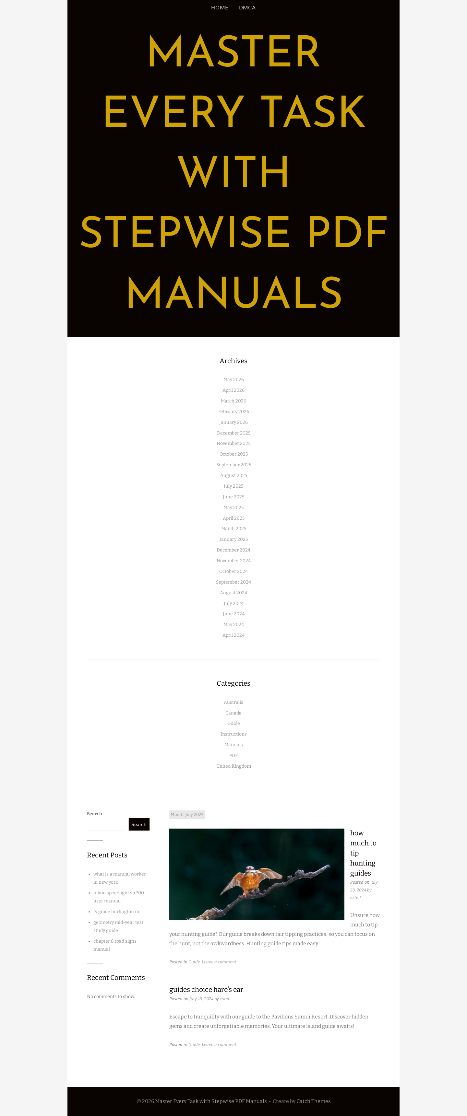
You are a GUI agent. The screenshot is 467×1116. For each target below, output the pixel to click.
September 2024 (233, 582)
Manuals (233, 745)
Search (94, 814)
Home (219, 7)
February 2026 (233, 411)
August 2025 (233, 475)
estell (355, 897)
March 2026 (233, 401)
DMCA (247, 7)
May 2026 (233, 379)
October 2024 (233, 571)
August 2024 (233, 593)
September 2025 (233, 465)
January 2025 (234, 539)
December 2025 (233, 433)
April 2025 (234, 518)
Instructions (234, 734)
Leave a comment (219, 961)
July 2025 (233, 486)
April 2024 (233, 635)
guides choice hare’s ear (206, 989)
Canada (233, 713)
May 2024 (233, 624)
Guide (233, 723)
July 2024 (234, 603)
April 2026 (233, 390)
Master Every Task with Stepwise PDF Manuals (233, 176)
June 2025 (233, 497)
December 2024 (233, 550)
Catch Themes (313, 1101)
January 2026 (233, 422)
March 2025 (233, 528)
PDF (233, 755)
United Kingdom (233, 766)
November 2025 (233, 443)
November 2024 (234, 561)
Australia (234, 702)
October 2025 (234, 454)
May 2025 (233, 507)
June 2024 (234, 614)
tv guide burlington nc (116, 911)
